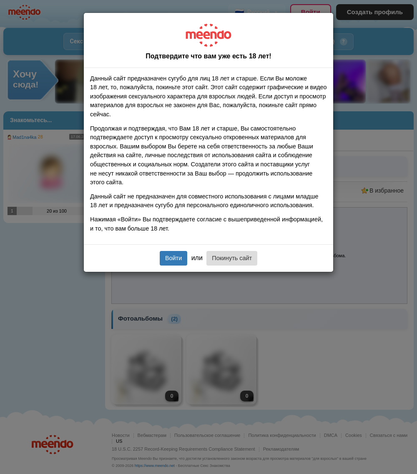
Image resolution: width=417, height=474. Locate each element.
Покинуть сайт (232, 258)
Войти (173, 258)
